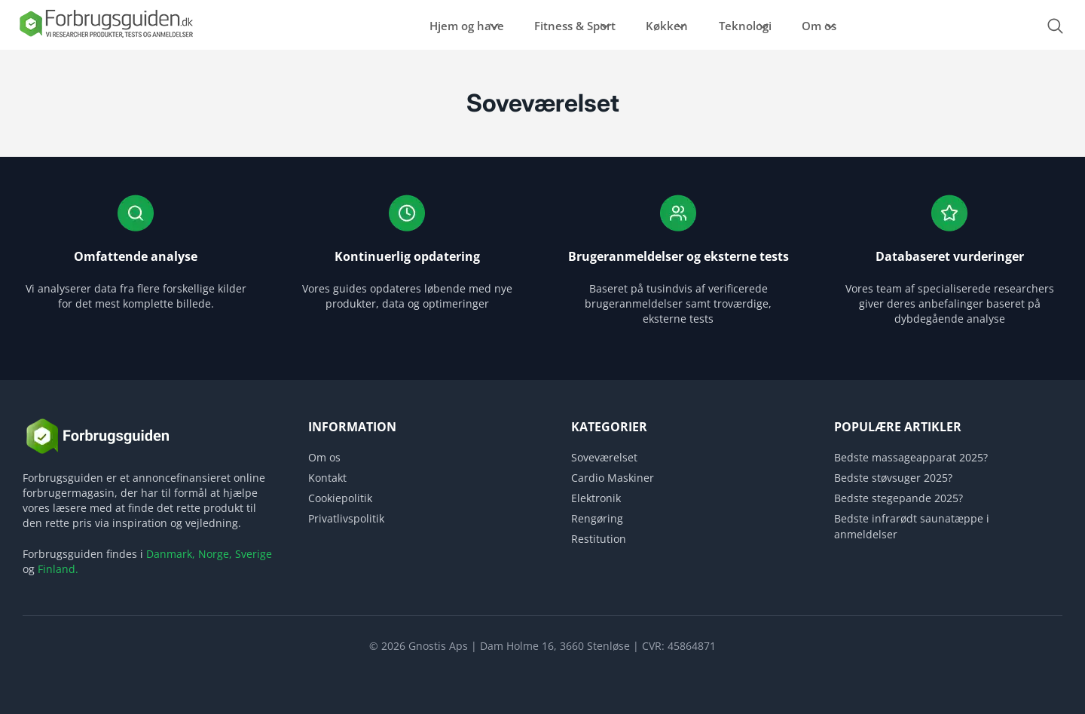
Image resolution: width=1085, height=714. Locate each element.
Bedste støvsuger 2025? (893, 477)
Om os (840, 25)
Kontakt (327, 477)
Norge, (215, 554)
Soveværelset (604, 457)
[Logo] (105, 36)
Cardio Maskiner (612, 477)
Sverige (253, 554)
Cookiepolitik (340, 498)
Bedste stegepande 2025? (898, 498)
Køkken (652, 25)
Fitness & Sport (542, 25)
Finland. (58, 569)
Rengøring (597, 518)
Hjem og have (416, 25)
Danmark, (170, 554)
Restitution (598, 539)
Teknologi (748, 25)
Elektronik (596, 498)
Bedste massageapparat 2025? (911, 457)
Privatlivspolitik (346, 518)
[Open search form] (1055, 26)
